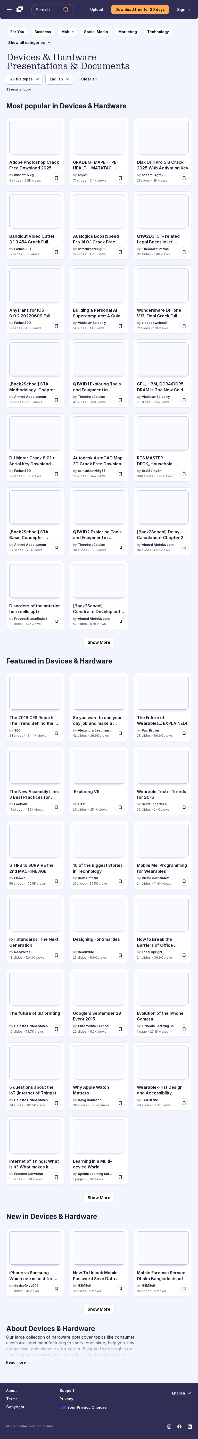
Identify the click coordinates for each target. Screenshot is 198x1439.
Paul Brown (150, 730)
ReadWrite (22, 952)
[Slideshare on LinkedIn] (190, 1427)
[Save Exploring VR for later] (120, 807)
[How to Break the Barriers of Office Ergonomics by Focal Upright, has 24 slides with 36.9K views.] (163, 929)
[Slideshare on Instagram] (169, 1427)
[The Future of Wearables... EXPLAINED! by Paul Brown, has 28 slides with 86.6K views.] (163, 707)
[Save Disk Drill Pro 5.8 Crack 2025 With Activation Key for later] (184, 178)
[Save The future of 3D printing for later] (56, 1029)
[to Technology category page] (158, 32)
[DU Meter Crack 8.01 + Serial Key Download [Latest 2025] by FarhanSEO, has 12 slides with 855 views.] (35, 447)
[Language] (59, 79)
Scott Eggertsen (154, 804)
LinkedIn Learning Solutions (159, 1026)
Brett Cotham (88, 878)
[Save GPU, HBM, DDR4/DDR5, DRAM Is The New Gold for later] (184, 400)
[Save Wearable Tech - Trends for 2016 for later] (184, 807)
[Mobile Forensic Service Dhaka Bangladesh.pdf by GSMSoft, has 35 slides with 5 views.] (163, 1262)
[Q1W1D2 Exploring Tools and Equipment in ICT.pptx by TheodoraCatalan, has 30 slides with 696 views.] (99, 521)
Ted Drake (150, 1100)
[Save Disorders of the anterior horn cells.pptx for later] (56, 621)
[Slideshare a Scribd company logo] (19, 9)
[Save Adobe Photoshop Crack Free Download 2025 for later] (56, 178)
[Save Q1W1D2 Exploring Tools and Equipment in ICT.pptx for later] (120, 547)
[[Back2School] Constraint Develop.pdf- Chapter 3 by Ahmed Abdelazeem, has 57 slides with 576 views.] (99, 595)
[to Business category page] (42, 32)
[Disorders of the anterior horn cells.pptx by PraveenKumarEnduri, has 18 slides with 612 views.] (35, 595)
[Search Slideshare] (52, 9)
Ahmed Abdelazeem (30, 397)
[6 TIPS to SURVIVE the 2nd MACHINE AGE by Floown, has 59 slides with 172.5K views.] (35, 855)
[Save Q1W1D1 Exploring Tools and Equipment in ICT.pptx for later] (120, 400)
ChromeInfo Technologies (95, 1026)
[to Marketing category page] (127, 32)
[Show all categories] (29, 43)
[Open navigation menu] (9, 9)
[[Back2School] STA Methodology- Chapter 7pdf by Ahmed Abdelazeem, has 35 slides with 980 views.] (35, 373)
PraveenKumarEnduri (30, 619)
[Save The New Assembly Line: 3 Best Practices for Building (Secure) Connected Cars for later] (56, 807)
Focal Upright (152, 952)
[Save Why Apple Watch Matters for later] (120, 1103)
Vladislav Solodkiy (92, 323)
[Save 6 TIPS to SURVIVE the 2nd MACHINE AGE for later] (56, 881)
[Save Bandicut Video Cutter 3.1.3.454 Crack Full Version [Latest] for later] (56, 252)
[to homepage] (17, 32)
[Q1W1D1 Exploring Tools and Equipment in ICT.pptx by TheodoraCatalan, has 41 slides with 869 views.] (99, 373)
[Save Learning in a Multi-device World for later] (120, 1177)
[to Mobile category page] (67, 32)
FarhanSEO (22, 249)
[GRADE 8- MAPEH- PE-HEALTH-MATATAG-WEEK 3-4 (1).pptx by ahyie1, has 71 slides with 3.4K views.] (99, 152)
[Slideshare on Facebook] (179, 1427)
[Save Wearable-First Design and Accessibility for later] (184, 1103)
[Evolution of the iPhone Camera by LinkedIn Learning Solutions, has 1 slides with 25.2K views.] (163, 1003)
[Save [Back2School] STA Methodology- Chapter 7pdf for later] (56, 400)
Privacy (66, 1399)
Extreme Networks (28, 1174)
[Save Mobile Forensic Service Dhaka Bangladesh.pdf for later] (184, 1288)
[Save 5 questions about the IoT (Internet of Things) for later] (56, 1103)
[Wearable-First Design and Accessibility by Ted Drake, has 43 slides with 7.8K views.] (163, 1076)
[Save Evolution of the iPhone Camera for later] (184, 1029)
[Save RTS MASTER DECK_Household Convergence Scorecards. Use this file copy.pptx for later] (184, 474)
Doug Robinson (89, 1100)
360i (17, 730)
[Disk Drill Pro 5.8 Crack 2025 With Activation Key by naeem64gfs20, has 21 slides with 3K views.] (163, 152)
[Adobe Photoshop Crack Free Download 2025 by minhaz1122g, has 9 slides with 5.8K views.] (35, 152)
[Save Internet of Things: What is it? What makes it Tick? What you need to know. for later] (56, 1177)
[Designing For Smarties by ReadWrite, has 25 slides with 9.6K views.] (99, 929)
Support (67, 1390)
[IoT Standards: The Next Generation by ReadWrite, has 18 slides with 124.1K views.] (35, 929)
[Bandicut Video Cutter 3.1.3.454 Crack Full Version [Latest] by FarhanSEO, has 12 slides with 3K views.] (35, 225)
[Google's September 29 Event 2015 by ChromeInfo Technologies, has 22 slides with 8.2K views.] (99, 1003)
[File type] (24, 79)
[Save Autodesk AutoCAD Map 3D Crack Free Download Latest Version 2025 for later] (120, 474)
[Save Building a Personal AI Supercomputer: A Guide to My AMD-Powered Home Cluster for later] (120, 326)
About (11, 1390)
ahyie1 (82, 175)
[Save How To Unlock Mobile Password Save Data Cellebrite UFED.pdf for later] (120, 1288)
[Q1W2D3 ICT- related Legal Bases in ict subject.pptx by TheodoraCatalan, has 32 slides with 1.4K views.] (163, 225)
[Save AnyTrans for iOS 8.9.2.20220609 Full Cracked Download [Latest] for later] (56, 326)
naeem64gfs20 (154, 175)
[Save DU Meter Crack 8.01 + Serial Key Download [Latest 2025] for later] (56, 474)
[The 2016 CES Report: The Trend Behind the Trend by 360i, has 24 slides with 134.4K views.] (35, 707)
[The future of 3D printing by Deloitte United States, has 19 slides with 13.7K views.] (35, 1003)
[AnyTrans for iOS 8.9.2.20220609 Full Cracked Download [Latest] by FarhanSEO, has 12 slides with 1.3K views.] (35, 299)
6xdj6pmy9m (152, 471)
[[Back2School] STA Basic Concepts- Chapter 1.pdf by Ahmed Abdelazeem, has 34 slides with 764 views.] (35, 521)
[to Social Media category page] (96, 32)
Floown (19, 878)
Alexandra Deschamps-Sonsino (95, 730)
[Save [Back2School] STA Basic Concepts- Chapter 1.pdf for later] (56, 547)
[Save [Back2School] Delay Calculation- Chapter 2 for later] (184, 547)
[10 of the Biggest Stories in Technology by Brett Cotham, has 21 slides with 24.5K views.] (99, 855)
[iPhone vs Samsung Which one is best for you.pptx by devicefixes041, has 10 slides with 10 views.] (35, 1262)
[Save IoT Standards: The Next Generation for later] (56, 955)
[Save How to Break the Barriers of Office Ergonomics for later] (184, 955)
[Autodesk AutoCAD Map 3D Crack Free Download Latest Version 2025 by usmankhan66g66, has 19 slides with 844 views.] (99, 447)
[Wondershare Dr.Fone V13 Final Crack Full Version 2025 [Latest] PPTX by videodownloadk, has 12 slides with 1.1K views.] (163, 299)
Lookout (20, 804)
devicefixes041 (26, 1285)
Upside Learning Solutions (95, 1174)
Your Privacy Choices (83, 1407)
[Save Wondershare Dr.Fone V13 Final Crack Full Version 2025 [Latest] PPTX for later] (184, 326)
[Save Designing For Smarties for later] (120, 955)
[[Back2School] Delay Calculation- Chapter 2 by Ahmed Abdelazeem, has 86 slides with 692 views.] (163, 521)
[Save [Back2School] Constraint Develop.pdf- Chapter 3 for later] (120, 621)
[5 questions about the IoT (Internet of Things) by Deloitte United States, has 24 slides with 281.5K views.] (35, 1076)
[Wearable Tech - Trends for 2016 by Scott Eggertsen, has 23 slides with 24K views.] (163, 781)
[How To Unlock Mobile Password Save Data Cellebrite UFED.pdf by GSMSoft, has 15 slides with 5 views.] (99, 1262)
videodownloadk (155, 323)
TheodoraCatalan (155, 249)
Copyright (15, 1407)
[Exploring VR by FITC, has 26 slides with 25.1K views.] (99, 781)
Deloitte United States (31, 1026)
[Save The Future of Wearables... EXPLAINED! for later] (184, 733)
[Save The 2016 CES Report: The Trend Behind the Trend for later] (56, 733)
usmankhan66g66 (91, 249)
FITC (81, 804)
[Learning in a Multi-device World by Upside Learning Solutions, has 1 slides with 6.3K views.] (99, 1150)
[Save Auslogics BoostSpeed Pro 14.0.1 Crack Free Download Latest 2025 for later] (120, 252)
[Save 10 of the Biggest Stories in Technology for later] (120, 881)
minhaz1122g (24, 175)
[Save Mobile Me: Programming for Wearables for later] (184, 881)
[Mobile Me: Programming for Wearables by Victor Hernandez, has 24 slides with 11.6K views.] (163, 855)
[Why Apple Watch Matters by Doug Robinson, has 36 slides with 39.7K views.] (99, 1076)
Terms (12, 1399)
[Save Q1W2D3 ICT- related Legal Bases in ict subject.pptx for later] (184, 252)
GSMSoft (84, 1285)
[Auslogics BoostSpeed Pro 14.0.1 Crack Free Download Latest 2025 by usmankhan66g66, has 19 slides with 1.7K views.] (99, 225)
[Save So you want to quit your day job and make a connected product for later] (120, 733)
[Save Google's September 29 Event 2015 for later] (120, 1029)
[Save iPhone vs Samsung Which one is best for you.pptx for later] (56, 1288)
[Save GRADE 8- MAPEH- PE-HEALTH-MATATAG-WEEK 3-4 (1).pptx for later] (120, 178)
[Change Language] (182, 1393)
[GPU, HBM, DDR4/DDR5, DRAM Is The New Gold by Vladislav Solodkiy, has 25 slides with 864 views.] (163, 373)
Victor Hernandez (155, 878)
